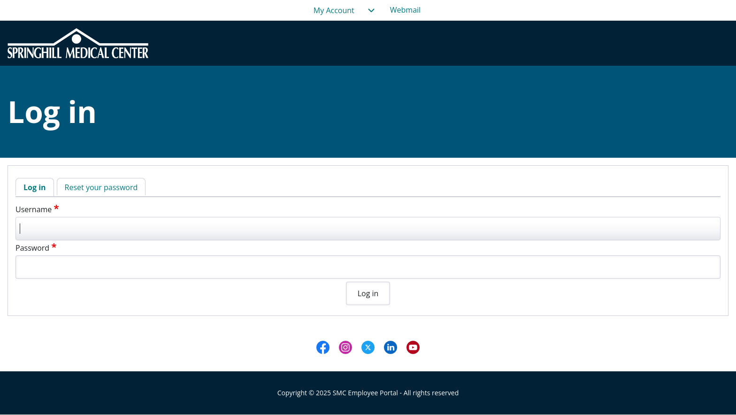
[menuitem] (405, 10)
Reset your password (101, 187)
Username (33, 209)
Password (32, 248)
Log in (34, 187)
